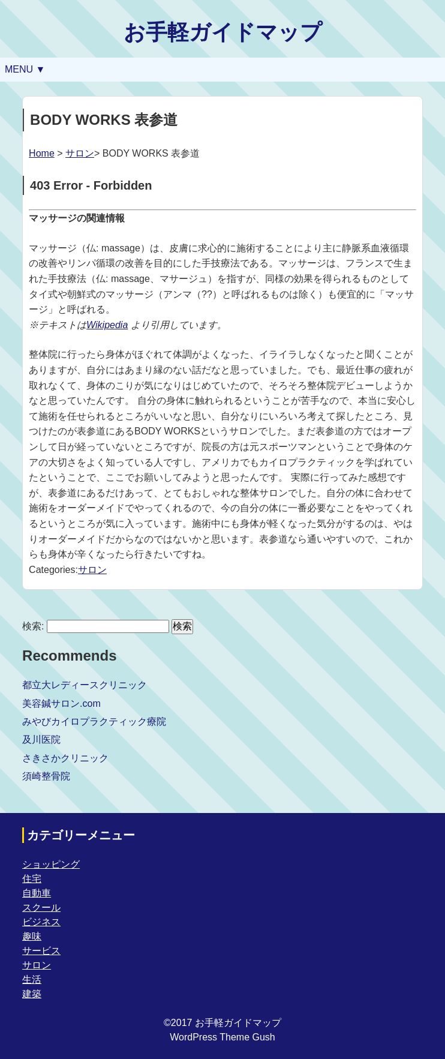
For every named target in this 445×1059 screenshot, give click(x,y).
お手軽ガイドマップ (223, 32)
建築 (31, 994)
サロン (79, 153)
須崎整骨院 (46, 776)
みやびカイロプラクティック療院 (94, 721)
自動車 (36, 893)
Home (42, 153)
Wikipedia (107, 325)
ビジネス (41, 922)
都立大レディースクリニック (84, 685)
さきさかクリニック (65, 758)
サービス (41, 951)
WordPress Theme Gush (222, 1037)
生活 (31, 979)
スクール (41, 907)
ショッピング (51, 864)
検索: (33, 626)
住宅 (31, 879)
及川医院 (41, 739)
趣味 (31, 936)
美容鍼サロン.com (61, 703)
